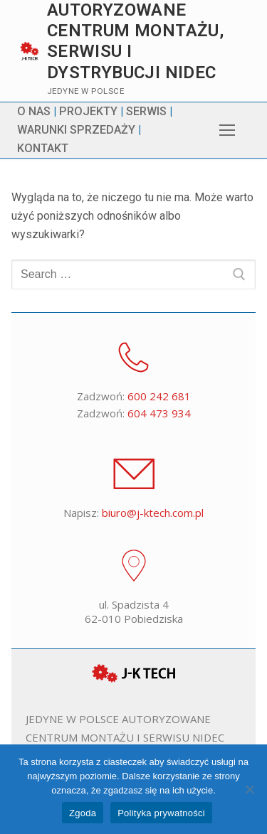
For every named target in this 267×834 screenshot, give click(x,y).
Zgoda (82, 813)
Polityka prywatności (161, 813)
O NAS (34, 111)
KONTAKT (42, 148)
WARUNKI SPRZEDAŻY (76, 130)
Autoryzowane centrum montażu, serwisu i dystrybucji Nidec (135, 41)
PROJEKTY (88, 111)
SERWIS (146, 111)
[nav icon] (227, 130)
